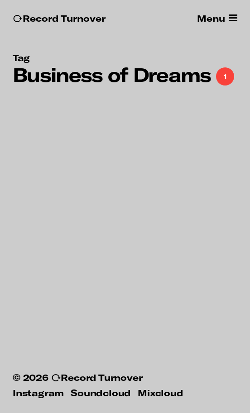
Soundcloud (101, 392)
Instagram (38, 392)
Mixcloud (160, 392)
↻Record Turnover (59, 18)
